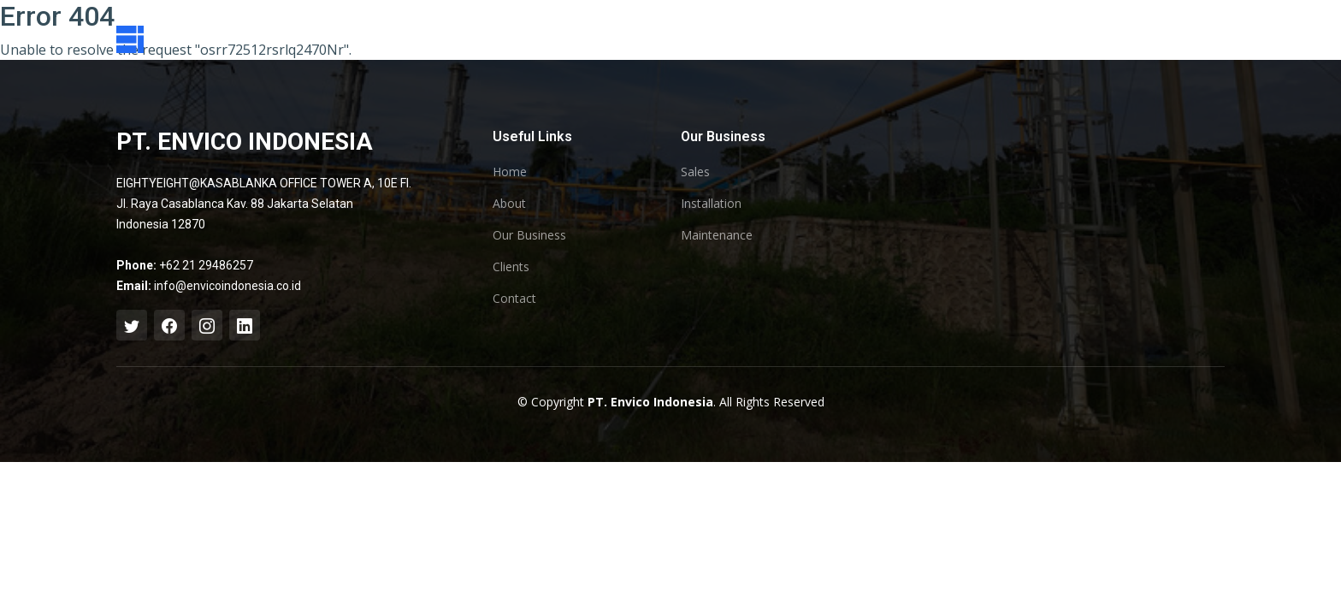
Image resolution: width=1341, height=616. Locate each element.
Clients (511, 267)
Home (510, 172)
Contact (514, 299)
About (509, 204)
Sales (695, 172)
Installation (711, 204)
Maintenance (717, 235)
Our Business (529, 235)
